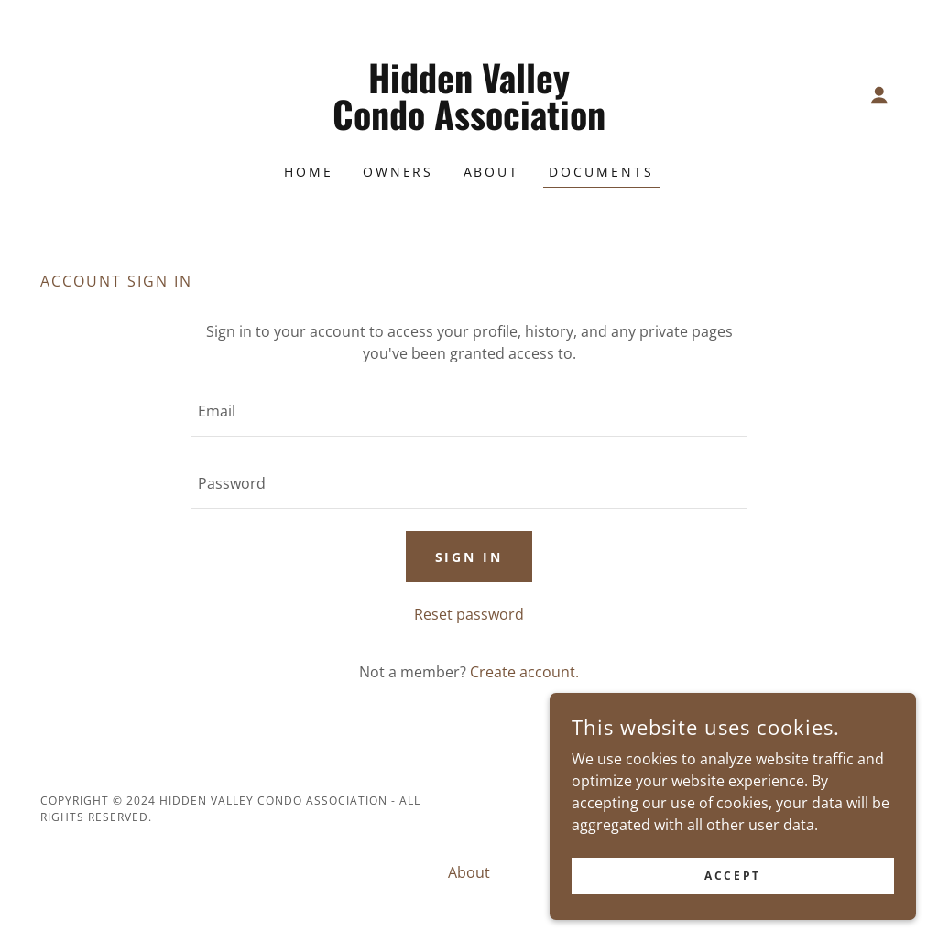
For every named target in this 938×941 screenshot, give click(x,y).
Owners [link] (398, 171)
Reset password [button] (469, 614)
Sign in (469, 557)
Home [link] (308, 171)
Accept (732, 875)
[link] (469, 124)
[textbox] (469, 411)
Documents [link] (601, 171)
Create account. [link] (524, 672)
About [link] (492, 171)
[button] (879, 95)
